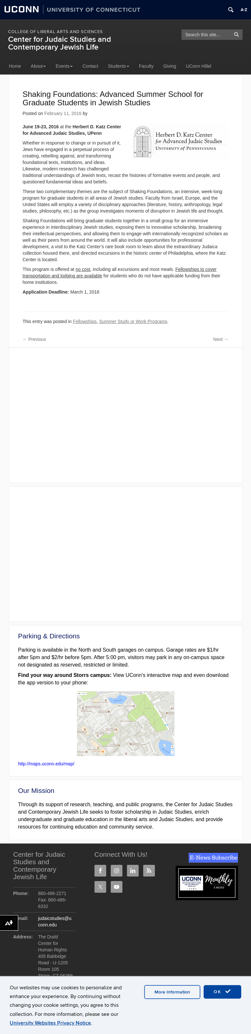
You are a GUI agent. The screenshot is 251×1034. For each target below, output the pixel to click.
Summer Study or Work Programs (133, 321)
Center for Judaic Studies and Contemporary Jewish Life (59, 43)
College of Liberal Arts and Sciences (55, 31)
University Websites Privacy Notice (50, 1023)
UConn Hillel (198, 66)
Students (118, 66)
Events (64, 66)
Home (15, 66)
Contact (90, 66)
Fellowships (84, 321)
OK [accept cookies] (222, 991)
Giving (169, 66)
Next (221, 339)
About (38, 66)
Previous (34, 339)
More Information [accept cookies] (172, 992)
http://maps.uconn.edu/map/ (46, 763)
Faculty (146, 66)
